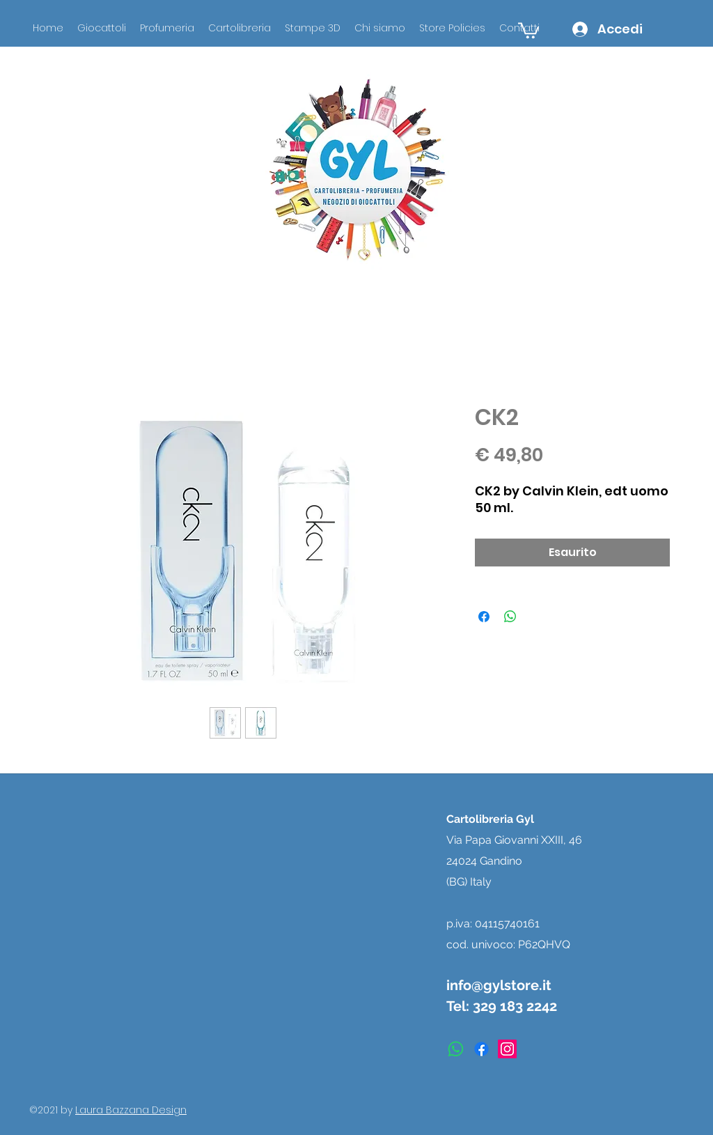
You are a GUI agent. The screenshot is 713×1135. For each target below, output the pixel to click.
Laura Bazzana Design (131, 1110)
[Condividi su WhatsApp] (510, 616)
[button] (528, 29)
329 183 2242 (515, 1006)
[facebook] (481, 1049)
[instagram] (507, 1049)
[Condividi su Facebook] (484, 616)
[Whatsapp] (455, 1049)
